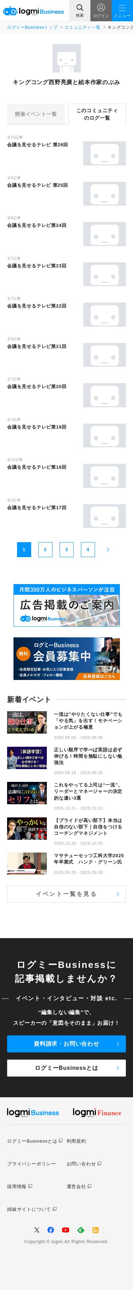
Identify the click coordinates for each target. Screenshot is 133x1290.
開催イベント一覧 (36, 114)
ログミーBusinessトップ (32, 27)
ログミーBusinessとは (66, 1068)
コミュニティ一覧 (82, 27)
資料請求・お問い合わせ (66, 1044)
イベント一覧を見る (66, 894)
